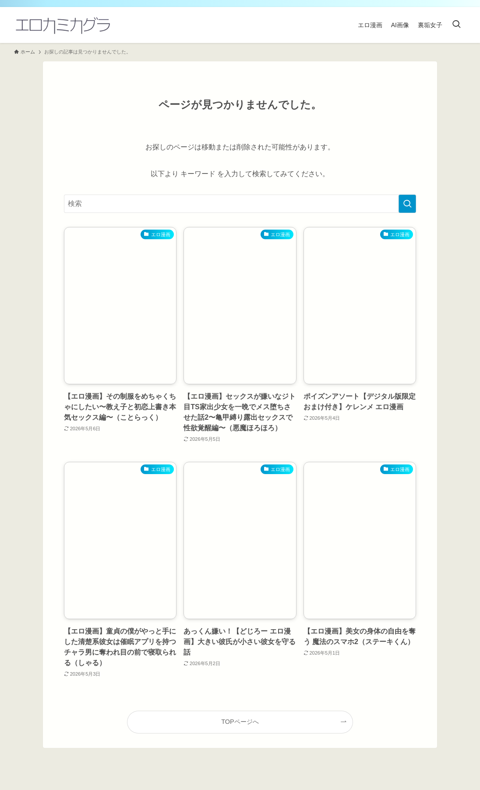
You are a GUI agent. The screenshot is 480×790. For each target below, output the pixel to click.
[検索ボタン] (456, 25)
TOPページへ (239, 721)
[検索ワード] (240, 204)
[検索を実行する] (407, 204)
